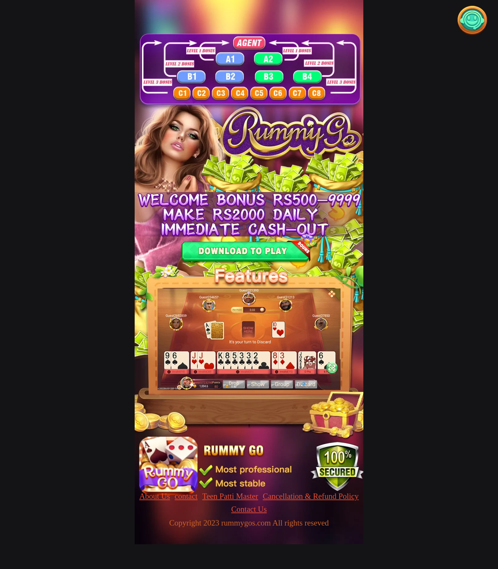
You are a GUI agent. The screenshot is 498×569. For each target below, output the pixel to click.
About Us (154, 496)
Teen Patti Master (230, 496)
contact (186, 496)
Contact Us (249, 509)
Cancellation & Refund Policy (311, 496)
